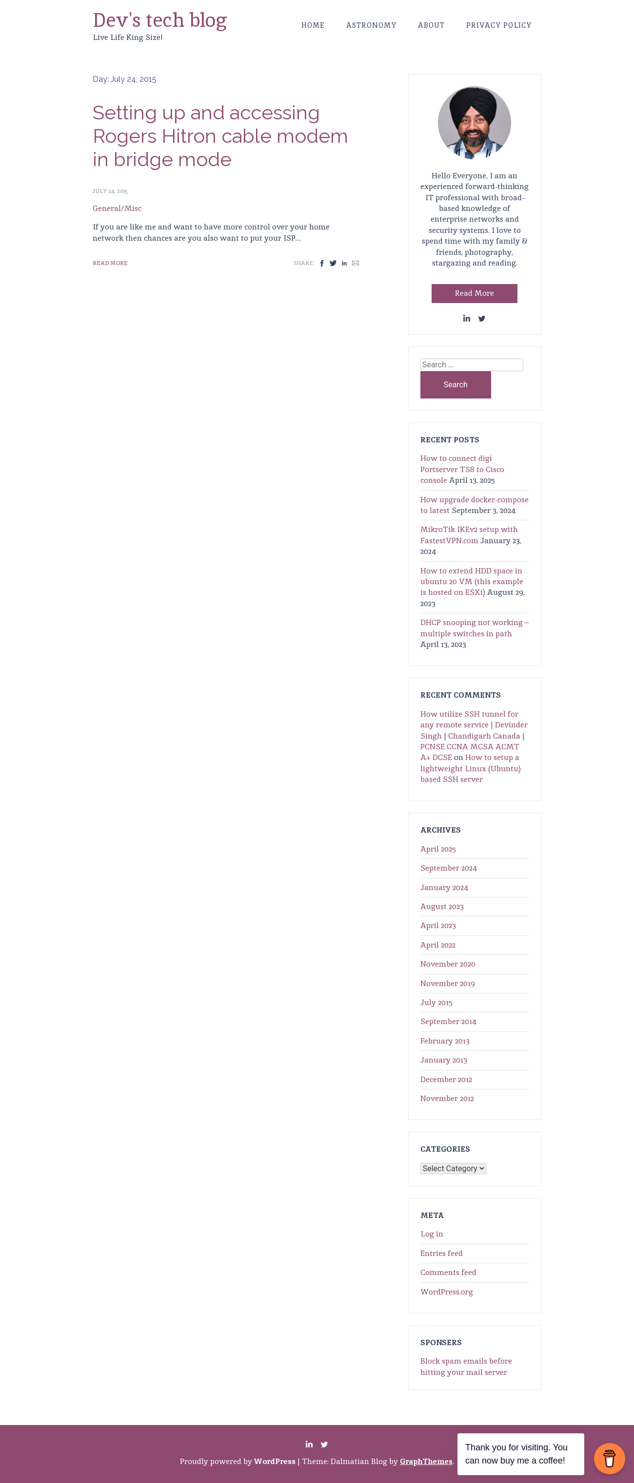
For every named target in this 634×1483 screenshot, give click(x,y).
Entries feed (441, 1253)
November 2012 (447, 1098)
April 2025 (438, 849)
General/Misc (117, 208)
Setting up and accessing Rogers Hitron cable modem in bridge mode (220, 136)
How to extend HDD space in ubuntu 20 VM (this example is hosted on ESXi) (471, 582)
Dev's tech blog (160, 20)
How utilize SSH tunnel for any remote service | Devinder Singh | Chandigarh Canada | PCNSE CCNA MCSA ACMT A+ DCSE (474, 736)
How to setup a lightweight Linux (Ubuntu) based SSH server (470, 768)
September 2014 (448, 1021)
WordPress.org (446, 1292)
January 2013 (443, 1060)
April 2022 (438, 945)
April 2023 (438, 925)
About (431, 25)
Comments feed (448, 1272)
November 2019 (447, 983)
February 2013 (445, 1041)
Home (313, 25)
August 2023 (442, 906)
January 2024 (444, 887)
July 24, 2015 (110, 191)
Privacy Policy (499, 25)
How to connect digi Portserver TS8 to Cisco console (462, 469)
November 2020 (448, 964)
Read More (110, 263)
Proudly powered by (238, 1461)
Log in (431, 1234)
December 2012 (446, 1079)
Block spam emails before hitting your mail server (466, 1366)
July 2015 (436, 1002)
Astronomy (371, 25)
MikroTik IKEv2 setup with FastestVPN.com (469, 534)
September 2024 (448, 868)
